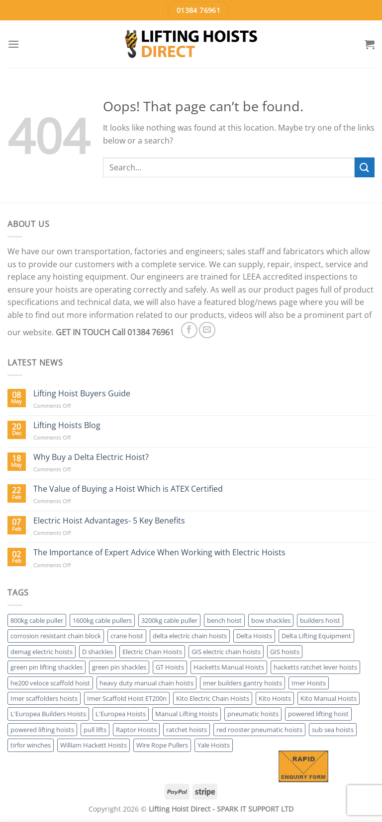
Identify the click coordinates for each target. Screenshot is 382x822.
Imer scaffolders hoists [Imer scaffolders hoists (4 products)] (44, 698)
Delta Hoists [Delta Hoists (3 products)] (254, 635)
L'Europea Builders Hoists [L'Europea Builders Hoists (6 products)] (48, 713)
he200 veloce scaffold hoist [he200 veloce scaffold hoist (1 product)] (50, 682)
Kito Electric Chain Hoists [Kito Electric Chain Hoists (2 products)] (212, 698)
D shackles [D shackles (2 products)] (97, 651)
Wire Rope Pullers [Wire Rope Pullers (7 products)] (162, 745)
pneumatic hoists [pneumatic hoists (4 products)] (253, 713)
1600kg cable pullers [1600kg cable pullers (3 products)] (102, 620)
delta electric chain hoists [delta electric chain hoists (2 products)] (190, 635)
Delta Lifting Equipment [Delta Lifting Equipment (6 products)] (316, 635)
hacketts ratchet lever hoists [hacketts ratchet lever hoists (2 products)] (315, 667)
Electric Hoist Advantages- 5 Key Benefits (109, 520)
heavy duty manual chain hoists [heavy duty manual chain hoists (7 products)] (146, 682)
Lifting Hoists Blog (66, 425)
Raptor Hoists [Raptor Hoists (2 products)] (136, 729)
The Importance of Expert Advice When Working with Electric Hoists (159, 552)
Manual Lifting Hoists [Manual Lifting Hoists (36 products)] (186, 713)
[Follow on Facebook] (189, 330)
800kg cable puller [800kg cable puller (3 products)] (36, 620)
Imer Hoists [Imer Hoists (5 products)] (308, 682)
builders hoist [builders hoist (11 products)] (320, 620)
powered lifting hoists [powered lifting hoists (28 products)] (42, 729)
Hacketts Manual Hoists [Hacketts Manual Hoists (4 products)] (228, 667)
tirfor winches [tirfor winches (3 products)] (30, 745)
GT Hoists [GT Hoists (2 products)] (170, 667)
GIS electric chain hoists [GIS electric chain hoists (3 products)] (226, 651)
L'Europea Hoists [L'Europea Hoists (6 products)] (121, 713)
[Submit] (365, 167)
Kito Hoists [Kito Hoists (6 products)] (275, 698)
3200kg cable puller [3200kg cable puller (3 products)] (169, 620)
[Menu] (13, 44)
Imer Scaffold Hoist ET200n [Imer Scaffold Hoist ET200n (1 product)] (127, 698)
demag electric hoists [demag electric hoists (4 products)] (41, 651)
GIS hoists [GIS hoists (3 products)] (284, 651)
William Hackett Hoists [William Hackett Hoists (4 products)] (93, 745)
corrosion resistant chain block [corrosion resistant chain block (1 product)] (55, 635)
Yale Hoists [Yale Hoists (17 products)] (213, 745)
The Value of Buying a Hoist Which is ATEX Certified (128, 489)
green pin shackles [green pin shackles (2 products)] (119, 667)
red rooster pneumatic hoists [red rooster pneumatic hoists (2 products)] (259, 729)
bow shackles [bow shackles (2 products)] (270, 620)
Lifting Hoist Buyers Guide (81, 393)
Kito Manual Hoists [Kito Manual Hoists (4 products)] (328, 698)
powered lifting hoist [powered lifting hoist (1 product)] (318, 713)
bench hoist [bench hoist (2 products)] (224, 620)
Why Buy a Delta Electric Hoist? (91, 457)
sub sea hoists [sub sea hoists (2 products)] (333, 729)
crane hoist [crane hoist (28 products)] (126, 635)
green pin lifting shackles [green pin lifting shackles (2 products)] (46, 667)
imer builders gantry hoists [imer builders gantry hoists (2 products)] (242, 682)
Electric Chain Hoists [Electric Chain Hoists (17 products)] (152, 651)
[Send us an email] (207, 330)
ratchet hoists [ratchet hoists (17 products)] (186, 729)
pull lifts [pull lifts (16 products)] (95, 729)
